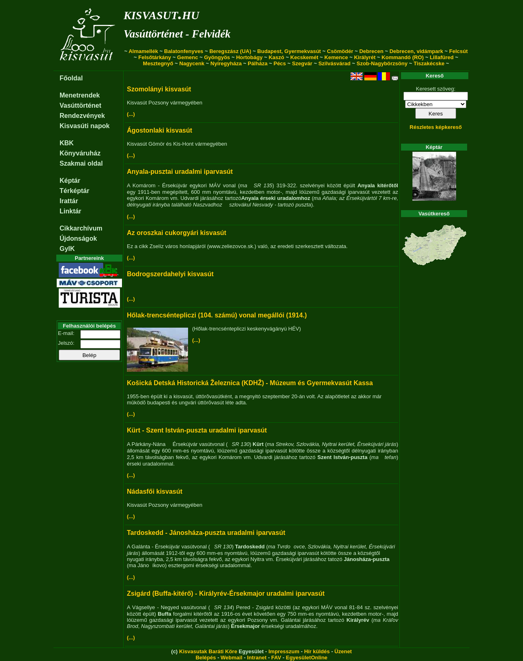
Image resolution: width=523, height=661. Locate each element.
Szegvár (302, 63)
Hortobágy (249, 57)
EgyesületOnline (307, 657)
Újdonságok (78, 238)
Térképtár (74, 190)
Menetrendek (80, 95)
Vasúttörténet (80, 105)
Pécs (279, 63)
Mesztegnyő (158, 63)
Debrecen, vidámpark (416, 51)
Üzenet (343, 651)
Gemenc (187, 57)
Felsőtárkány (154, 57)
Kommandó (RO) (402, 57)
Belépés (205, 657)
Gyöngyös (217, 57)
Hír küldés (317, 651)
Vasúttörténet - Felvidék (177, 34)
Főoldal (71, 78)
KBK (67, 143)
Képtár (70, 180)
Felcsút (458, 51)
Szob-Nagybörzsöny (382, 63)
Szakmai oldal (81, 163)
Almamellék (143, 51)
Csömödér (340, 51)
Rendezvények (82, 115)
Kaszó (276, 57)
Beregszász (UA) (230, 51)
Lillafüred (442, 57)
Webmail (231, 657)
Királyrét (365, 57)
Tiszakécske (429, 63)
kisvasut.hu (161, 13)
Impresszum (283, 651)
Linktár (70, 211)
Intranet (257, 657)
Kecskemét (304, 57)
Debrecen (371, 51)
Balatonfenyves (183, 51)
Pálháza (257, 63)
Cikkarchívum (81, 228)
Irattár (69, 200)
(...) (131, 114)
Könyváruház (80, 153)
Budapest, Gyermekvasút (289, 51)
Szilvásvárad (334, 63)
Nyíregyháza (226, 63)
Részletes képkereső (436, 127)
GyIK (67, 248)
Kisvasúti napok (85, 125)
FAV (276, 657)
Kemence (336, 57)
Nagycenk (192, 63)
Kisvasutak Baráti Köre (208, 651)
